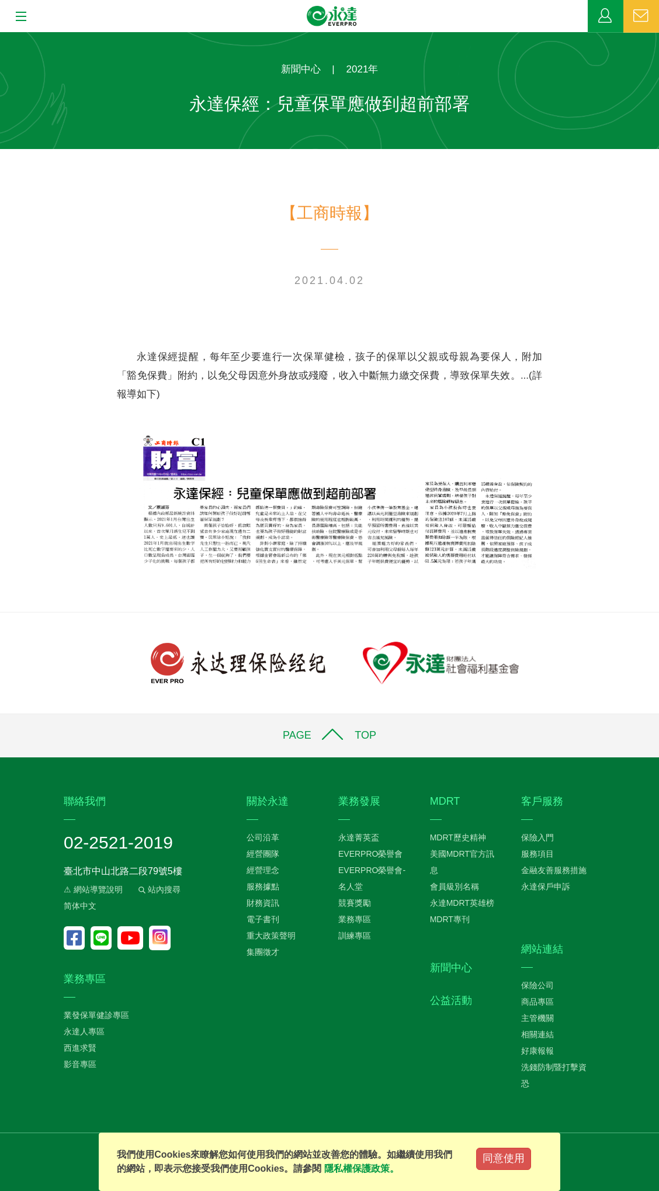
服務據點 (263, 886)
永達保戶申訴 (545, 886)
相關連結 (537, 1034)
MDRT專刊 (450, 919)
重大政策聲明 (271, 935)
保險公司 (537, 985)
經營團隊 (263, 853)
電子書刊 (263, 919)
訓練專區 (354, 935)
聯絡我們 (641, 16)
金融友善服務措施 (554, 870)
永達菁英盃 (358, 837)
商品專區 (537, 1001)
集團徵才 (263, 952)
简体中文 (80, 905)
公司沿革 (263, 837)
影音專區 (80, 1064)
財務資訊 (263, 903)
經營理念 (263, 870)
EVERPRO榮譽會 (370, 853)
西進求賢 (80, 1047)
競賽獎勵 (354, 903)
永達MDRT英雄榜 (462, 903)
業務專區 (605, 16)
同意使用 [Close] (504, 1158)
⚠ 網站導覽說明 (93, 889)
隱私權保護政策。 (361, 1168)
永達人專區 (84, 1031)
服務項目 (537, 853)
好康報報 (537, 1050)
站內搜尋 (158, 889)
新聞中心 (301, 69)
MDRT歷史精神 (458, 837)
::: (4, 38)
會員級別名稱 (454, 886)
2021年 (362, 69)
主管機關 (537, 1018)
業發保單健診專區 (96, 1015)
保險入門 (537, 837)
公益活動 (451, 1000)
